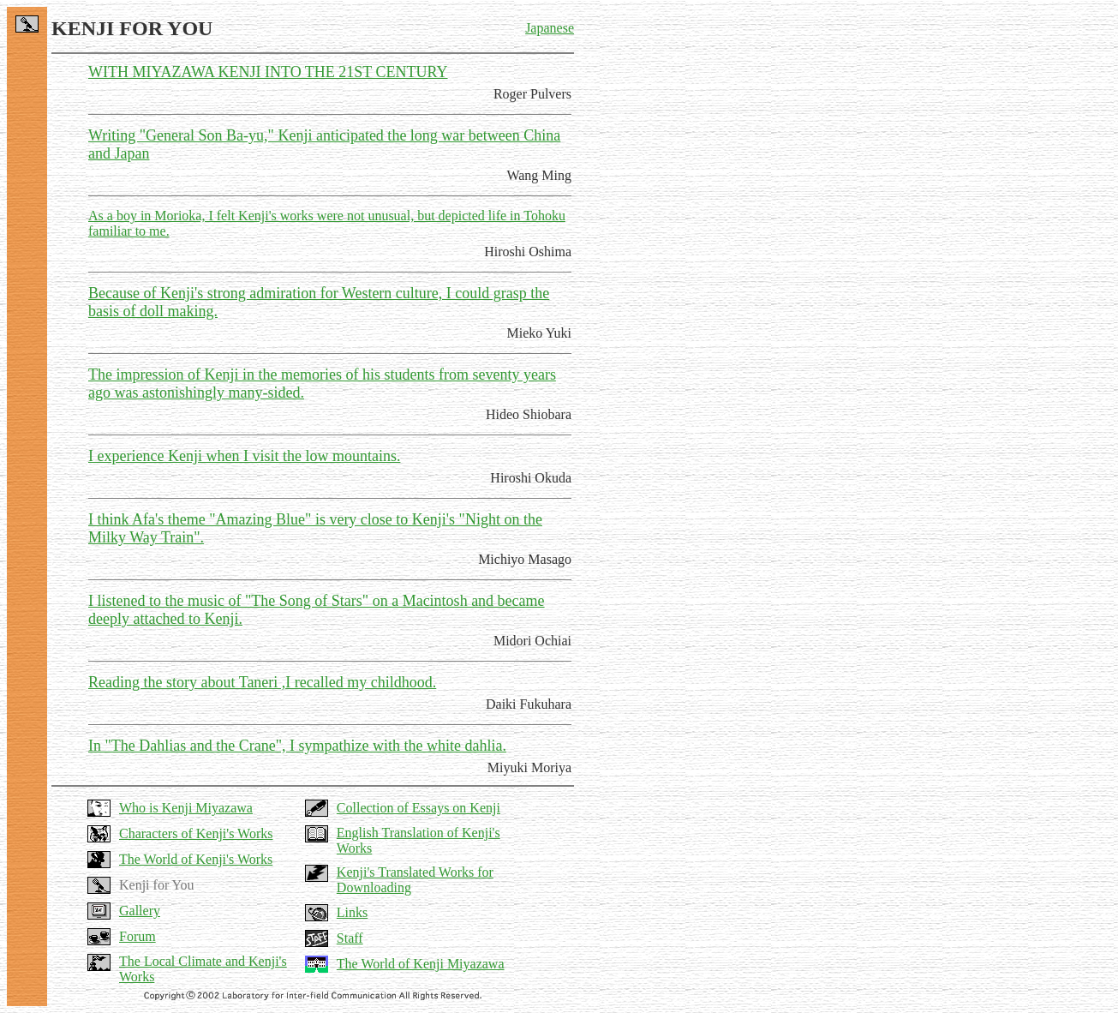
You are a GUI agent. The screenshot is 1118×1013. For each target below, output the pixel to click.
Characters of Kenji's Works (195, 833)
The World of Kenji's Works (195, 859)
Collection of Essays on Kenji (418, 807)
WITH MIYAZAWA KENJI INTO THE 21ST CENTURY (268, 72)
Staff (350, 938)
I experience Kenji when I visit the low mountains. (244, 456)
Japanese (549, 28)
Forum (137, 936)
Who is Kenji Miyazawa (186, 807)
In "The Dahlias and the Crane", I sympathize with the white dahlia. (297, 745)
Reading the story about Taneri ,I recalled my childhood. (262, 682)
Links (352, 912)
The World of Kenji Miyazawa (421, 963)
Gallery (139, 910)
